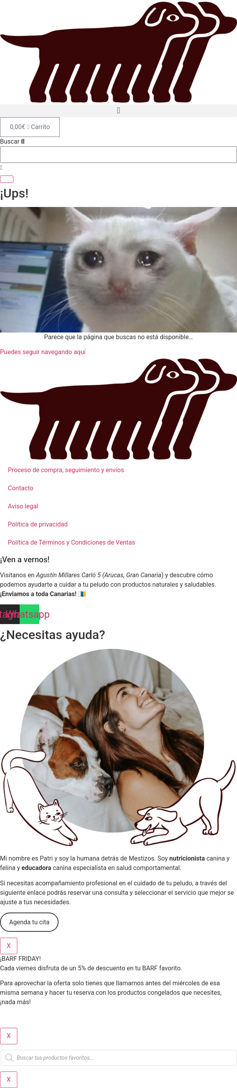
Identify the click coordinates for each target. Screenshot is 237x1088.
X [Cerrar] (9, 945)
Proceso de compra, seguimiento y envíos (66, 470)
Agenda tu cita (29, 922)
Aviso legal (23, 506)
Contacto (20, 488)
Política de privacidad (38, 524)
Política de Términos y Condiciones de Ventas (71, 542)
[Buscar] (6, 179)
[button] (118, 110)
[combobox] (118, 154)
